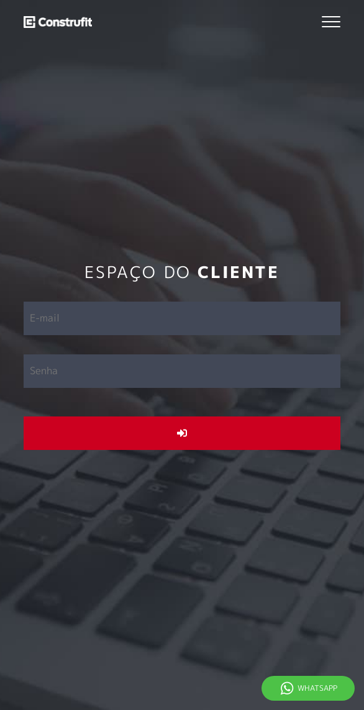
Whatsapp (317, 688)
